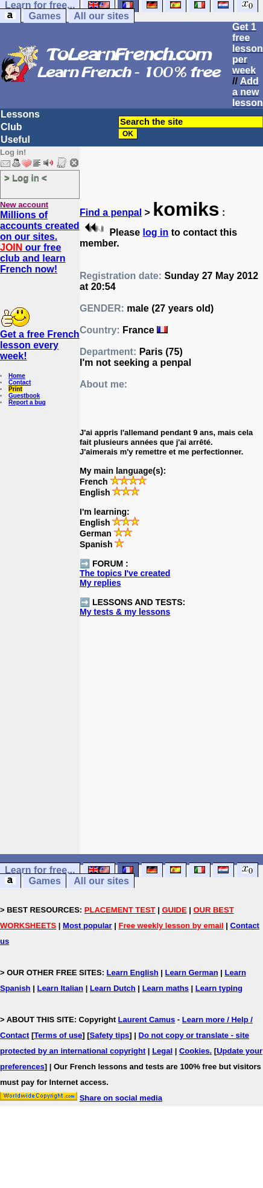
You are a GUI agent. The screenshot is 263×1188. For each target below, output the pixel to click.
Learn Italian (60, 988)
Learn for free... (40, 870)
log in (156, 232)
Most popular (87, 925)
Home (16, 375)
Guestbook (24, 395)
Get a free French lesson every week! (40, 345)
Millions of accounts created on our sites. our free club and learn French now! (40, 242)
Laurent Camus (147, 1019)
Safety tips (110, 1035)
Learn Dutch (113, 988)
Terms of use (58, 1035)
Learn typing (218, 988)
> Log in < (25, 177)
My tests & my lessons (125, 612)
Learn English (133, 972)
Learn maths (165, 988)
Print (15, 389)
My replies (100, 583)
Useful (15, 139)
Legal (162, 1050)
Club (11, 127)
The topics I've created (125, 573)
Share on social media (121, 1097)
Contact (19, 382)
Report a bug (27, 402)
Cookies (194, 1050)
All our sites (101, 16)
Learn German (191, 972)
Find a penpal (111, 212)
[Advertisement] (171, 761)
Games (44, 16)
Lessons (20, 114)
